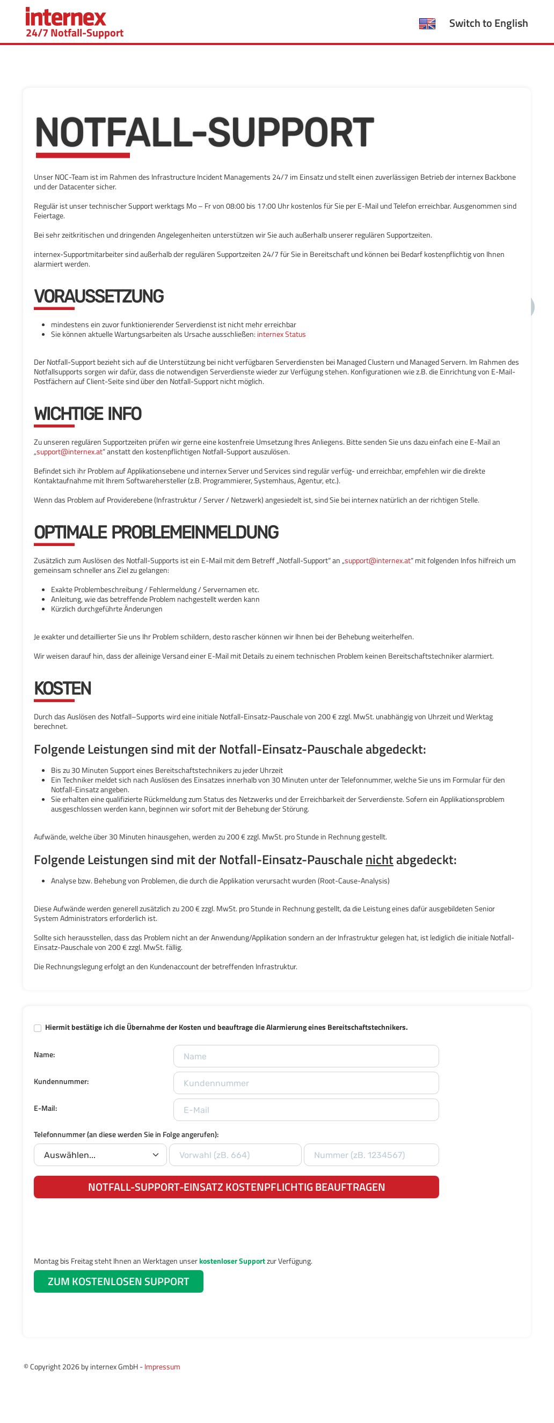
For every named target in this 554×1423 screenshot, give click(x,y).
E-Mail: (45, 1108)
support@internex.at (70, 451)
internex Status (281, 334)
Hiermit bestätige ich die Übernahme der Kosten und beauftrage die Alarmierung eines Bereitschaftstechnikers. (226, 1027)
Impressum (162, 1366)
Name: (44, 1054)
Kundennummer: (61, 1081)
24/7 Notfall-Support (74, 24)
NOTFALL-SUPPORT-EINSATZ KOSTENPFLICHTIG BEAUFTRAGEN (236, 1186)
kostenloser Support (232, 1260)
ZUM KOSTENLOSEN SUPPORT (118, 1281)
